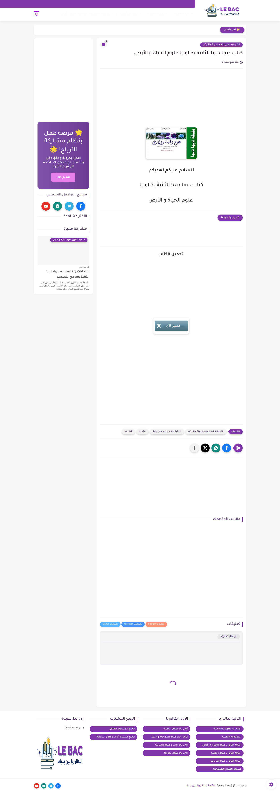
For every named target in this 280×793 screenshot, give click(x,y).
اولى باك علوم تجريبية (176, 753)
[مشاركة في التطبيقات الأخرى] (194, 448)
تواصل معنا (124, 4)
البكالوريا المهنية (100, 14)
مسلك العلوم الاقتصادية (227, 769)
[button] (226, 448)
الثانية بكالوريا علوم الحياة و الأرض (221, 44)
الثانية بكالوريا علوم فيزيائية (167, 432)
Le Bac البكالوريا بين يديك (201, 785)
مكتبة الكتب (107, 4)
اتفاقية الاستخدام (168, 4)
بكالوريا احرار (78, 14)
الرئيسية (186, 4)
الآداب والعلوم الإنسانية (227, 729)
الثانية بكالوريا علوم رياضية (226, 753)
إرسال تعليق (228, 636)
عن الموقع (90, 4)
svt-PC (142, 432)
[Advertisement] (171, 102)
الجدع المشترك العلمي (122, 729)
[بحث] (36, 14)
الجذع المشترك (130, 14)
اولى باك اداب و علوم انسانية (171, 745)
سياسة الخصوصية (145, 4)
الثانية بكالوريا (183, 14)
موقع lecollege (73, 727)
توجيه (63, 14)
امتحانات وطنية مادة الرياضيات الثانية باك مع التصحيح (67, 274)
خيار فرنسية (74, 4)
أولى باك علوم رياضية (176, 729)
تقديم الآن (63, 177)
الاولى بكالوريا (157, 14)
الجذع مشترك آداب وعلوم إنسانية (116, 737)
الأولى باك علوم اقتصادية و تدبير (170, 737)
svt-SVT (128, 432)
